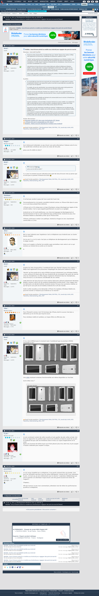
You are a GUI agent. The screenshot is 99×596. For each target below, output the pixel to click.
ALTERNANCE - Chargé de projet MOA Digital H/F (30, 529)
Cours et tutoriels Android (34, 9)
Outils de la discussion (64, 42)
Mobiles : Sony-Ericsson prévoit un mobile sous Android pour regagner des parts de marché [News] (44, 28)
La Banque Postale (23, 538)
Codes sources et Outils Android (69, 9)
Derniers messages (5, 13)
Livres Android (55, 9)
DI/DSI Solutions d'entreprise (17, 4)
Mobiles (84, 4)
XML (40, 129)
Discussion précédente (34, 509)
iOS (56, 7)
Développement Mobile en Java (25, 17)
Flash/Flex (26, 129)
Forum (7, 17)
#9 (78, 430)
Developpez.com (66, 572)
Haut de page (75, 572)
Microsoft (42, 4)
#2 (78, 138)
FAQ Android (46, 9)
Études (59, 1)
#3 (78, 159)
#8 (78, 334)
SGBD (73, 4)
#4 (78, 192)
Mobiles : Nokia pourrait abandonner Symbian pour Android (43, 124)
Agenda (25, 13)
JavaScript (64, 127)
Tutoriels (17, 1)
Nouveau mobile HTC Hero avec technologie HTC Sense (42, 120)
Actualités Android (11, 9)
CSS (59, 127)
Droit (66, 1)
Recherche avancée (93, 13)
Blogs (30, 1)
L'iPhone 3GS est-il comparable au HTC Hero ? (39, 122)
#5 (78, 228)
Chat (36, 1)
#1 (78, 45)
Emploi (52, 1)
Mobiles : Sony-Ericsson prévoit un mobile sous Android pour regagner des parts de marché (30, 556)
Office (78, 4)
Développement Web (45, 127)
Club (72, 1)
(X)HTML (54, 127)
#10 (78, 466)
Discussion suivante (49, 509)
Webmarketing (33, 129)
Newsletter (44, 1)
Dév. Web (53, 4)
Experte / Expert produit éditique (24, 536)
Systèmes (91, 4)
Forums (9, 1)
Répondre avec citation (63, 135)
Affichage (74, 42)
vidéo (27, 377)
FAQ (24, 1)
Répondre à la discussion (12, 24)
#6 (78, 261)
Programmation (66, 4)
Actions (14, 13)
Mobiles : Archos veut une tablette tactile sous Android (19, 545)
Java (48, 4)
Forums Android (21, 9)
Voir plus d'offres (62, 540)
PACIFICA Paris (21, 531)
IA (33, 4)
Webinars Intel (83, 9)
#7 (78, 305)
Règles (35, 13)
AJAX (68, 127)
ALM (36, 4)
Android (51, 7)
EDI (59, 4)
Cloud (28, 4)
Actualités (15, 499)
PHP (43, 129)
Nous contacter (58, 572)
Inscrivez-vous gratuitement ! (37, 11)
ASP (72, 127)
